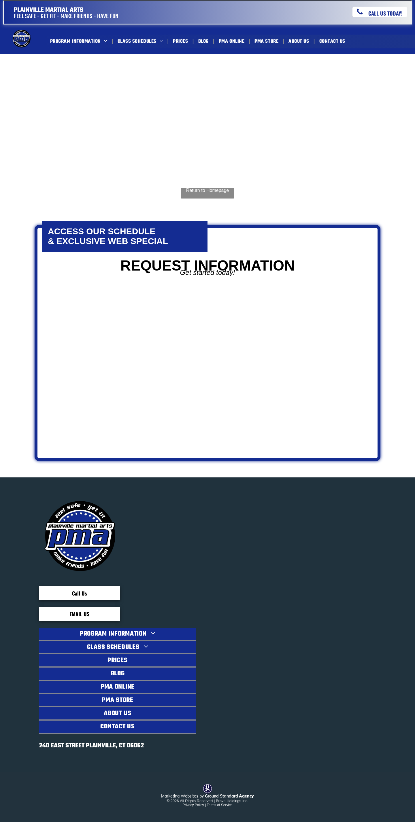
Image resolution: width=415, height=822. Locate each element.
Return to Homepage (207, 190)
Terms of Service (219, 805)
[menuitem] (79, 41)
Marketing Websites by (182, 796)
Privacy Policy (193, 805)
